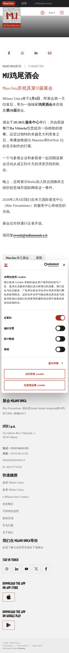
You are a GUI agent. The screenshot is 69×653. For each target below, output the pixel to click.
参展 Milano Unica (13, 489)
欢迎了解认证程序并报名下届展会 (23, 547)
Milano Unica (8, 3)
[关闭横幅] (64, 265)
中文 (51, 13)
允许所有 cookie (34, 374)
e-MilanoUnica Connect (43, 3)
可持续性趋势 (11, 511)
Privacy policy (22, 646)
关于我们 (8, 532)
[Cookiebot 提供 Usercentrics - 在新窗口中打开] (44, 265)
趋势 (24, 3)
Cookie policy (8, 646)
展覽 (39, 258)
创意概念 (8, 503)
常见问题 (8, 525)
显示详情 (53, 363)
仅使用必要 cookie (34, 385)
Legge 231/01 (37, 646)
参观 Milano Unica (13, 482)
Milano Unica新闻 (12, 66)
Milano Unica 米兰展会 (17, 258)
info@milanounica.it (14, 459)
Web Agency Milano (10, 648)
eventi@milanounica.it (30, 235)
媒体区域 (8, 518)
